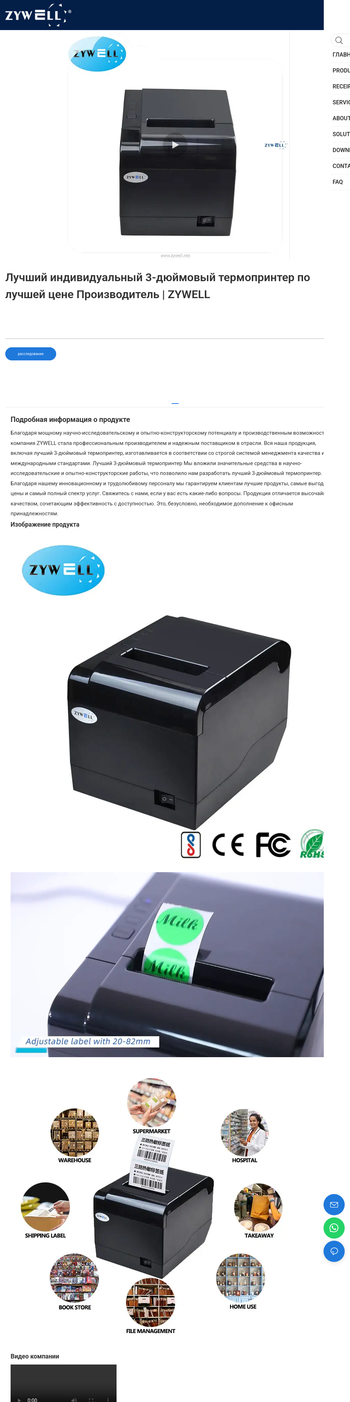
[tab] (175, 401)
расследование (30, 354)
